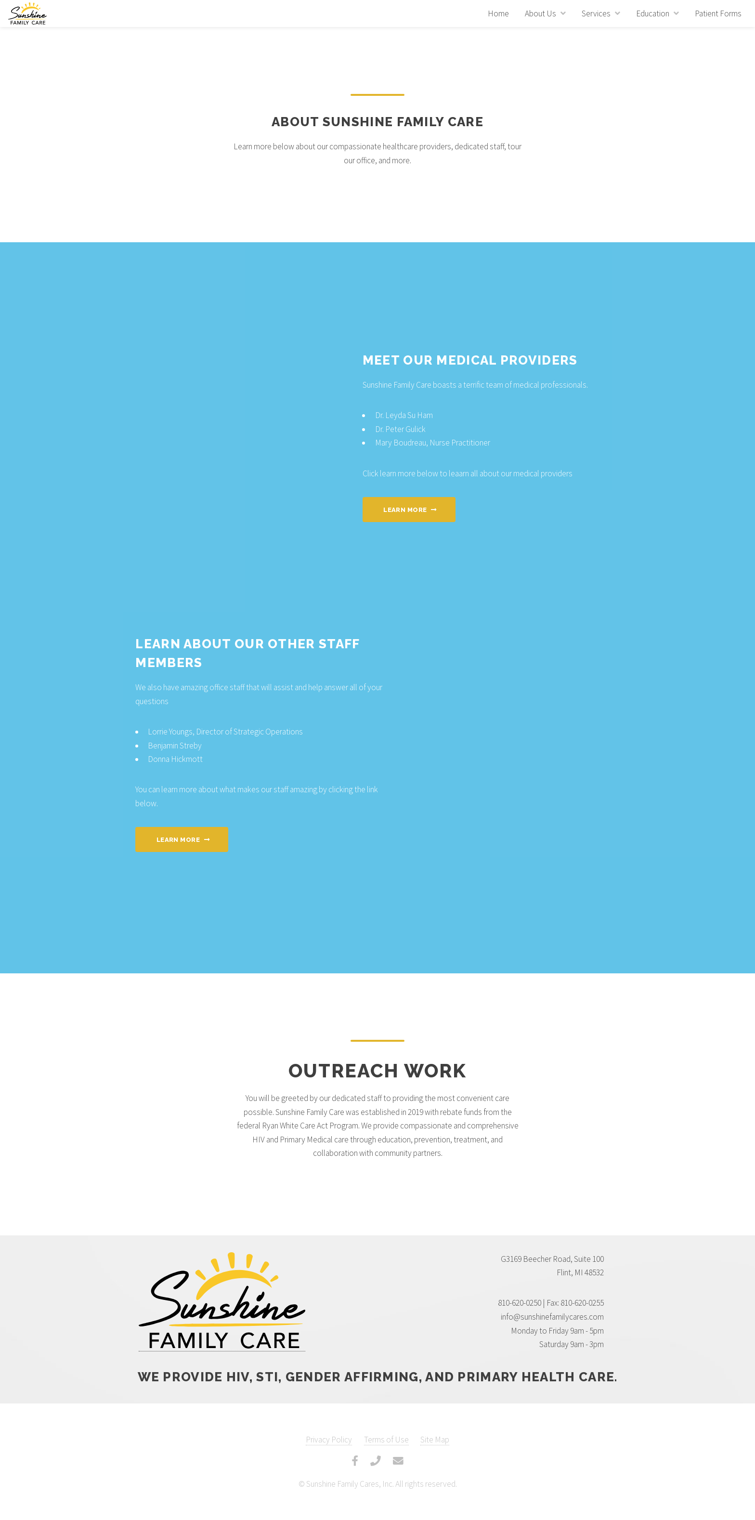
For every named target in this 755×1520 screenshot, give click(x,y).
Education (652, 13)
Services (596, 13)
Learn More (405, 509)
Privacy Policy (329, 1439)
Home (498, 13)
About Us (540, 13)
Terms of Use (386, 1439)
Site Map (434, 1439)
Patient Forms (718, 13)
